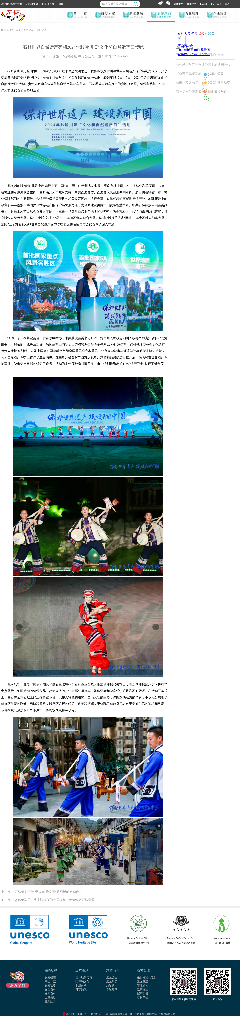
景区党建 (142, 981)
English (204, 4)
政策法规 (142, 989)
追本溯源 (81, 970)
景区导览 (50, 981)
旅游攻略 (50, 985)
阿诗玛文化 (82, 981)
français (215, 4)
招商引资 (142, 993)
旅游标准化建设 (147, 977)
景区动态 (111, 981)
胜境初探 (51, 970)
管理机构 (142, 985)
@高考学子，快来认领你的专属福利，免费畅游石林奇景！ (56, 900)
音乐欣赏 (50, 1001)
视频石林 (50, 993)
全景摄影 (50, 997)
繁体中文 (191, 4)
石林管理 (143, 970)
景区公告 (111, 977)
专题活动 (111, 989)
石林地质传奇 (83, 977)
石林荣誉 (142, 997)
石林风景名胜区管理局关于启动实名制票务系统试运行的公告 (205, 64)
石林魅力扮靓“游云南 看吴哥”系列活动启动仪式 (48, 892)
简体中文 (178, 4)
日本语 (226, 4)
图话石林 (50, 989)
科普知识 (81, 989)
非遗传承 (81, 985)
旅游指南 (50, 977)
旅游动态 (112, 970)
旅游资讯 (111, 985)
